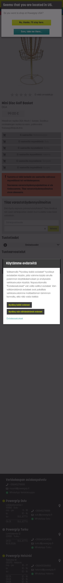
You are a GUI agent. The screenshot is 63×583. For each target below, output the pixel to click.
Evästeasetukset (15, 318)
